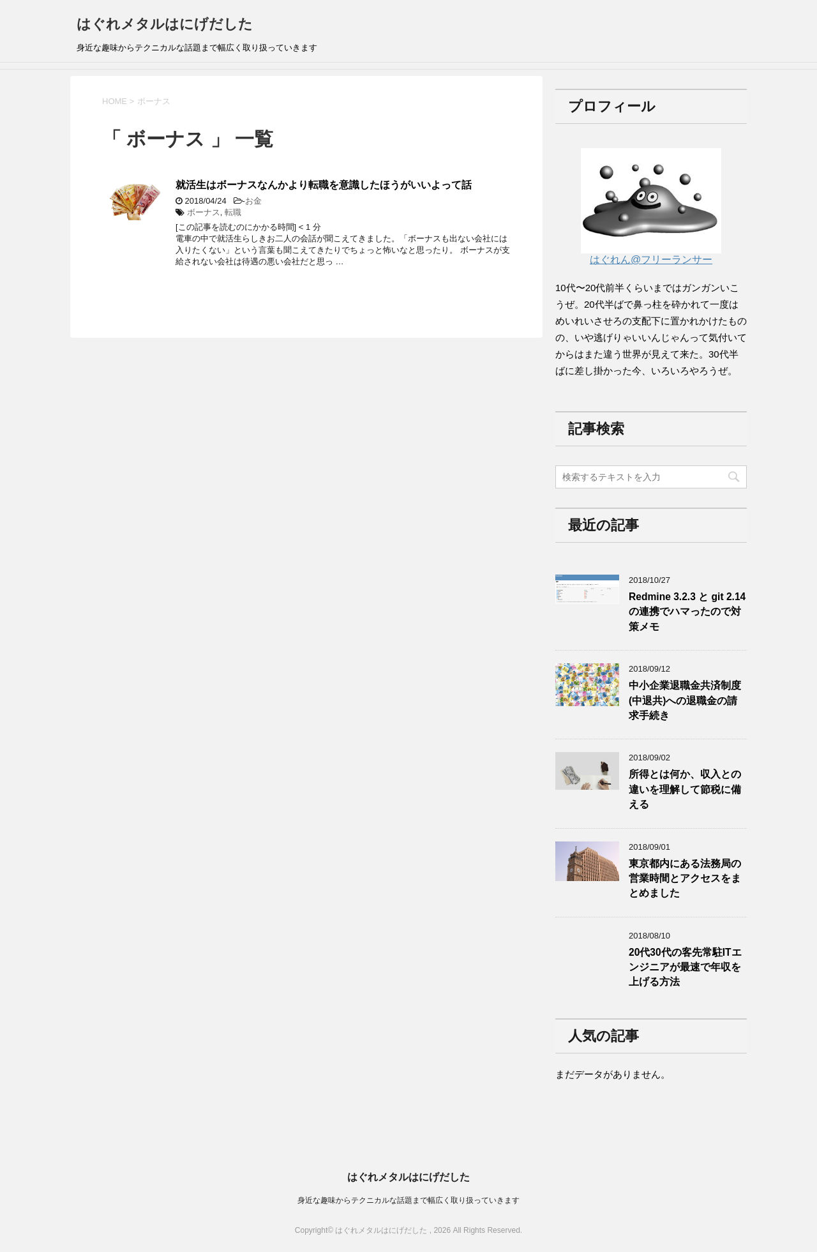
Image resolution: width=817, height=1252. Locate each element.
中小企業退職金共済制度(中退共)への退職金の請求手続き (685, 700)
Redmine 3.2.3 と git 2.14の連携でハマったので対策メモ (687, 611)
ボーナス (203, 212)
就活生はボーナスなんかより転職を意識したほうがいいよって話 (324, 184)
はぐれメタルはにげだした (165, 24)
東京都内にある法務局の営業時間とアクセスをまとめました (685, 878)
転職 (233, 212)
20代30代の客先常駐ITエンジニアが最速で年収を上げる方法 (685, 967)
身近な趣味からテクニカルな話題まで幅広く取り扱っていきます (408, 1200)
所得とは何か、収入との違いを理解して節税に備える (685, 789)
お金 (253, 201)
